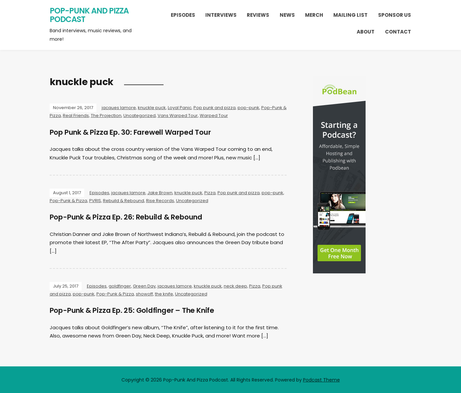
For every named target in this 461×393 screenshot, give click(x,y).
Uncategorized (139, 115)
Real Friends (76, 115)
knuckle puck (152, 107)
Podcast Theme (321, 379)
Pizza (210, 193)
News (287, 15)
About (365, 31)
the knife (164, 293)
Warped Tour (214, 115)
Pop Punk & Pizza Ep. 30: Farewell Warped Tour (135, 132)
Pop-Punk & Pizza (68, 200)
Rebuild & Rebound (123, 200)
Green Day (144, 286)
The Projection (106, 115)
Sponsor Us (394, 15)
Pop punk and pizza (214, 107)
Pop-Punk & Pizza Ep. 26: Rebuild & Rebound (131, 217)
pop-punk (248, 107)
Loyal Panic (180, 107)
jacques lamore (119, 107)
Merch (314, 15)
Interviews (221, 15)
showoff (144, 293)
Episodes (183, 15)
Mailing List (350, 15)
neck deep (235, 286)
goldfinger (120, 286)
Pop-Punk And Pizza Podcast (89, 15)
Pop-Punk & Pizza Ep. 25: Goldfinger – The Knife (136, 310)
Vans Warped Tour (178, 115)
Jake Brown (159, 193)
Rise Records (160, 200)
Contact (398, 31)
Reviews (258, 15)
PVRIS (95, 200)
